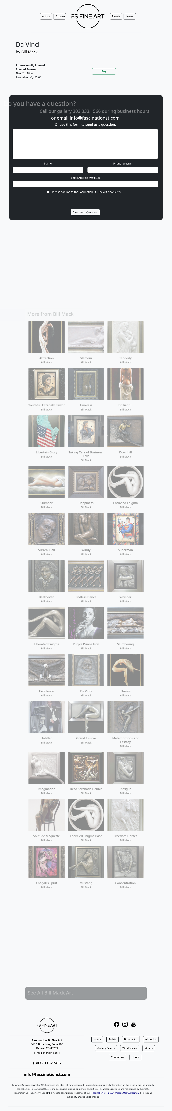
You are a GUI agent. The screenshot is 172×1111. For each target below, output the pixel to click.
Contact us (117, 1057)
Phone (122, 163)
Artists (112, 1039)
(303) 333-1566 (47, 1063)
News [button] (129, 16)
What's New (129, 1048)
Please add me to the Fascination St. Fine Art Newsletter (86, 192)
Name (48, 163)
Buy (103, 71)
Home (97, 1039)
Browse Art (131, 1039)
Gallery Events (106, 1048)
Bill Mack (29, 52)
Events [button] (116, 16)
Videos (148, 1048)
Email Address (85, 178)
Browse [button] (60, 16)
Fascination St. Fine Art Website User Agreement (115, 1092)
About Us (151, 1039)
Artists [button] (46, 16)
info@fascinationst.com (95, 118)
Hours (135, 1057)
